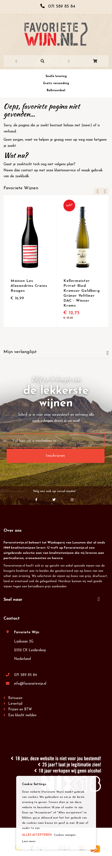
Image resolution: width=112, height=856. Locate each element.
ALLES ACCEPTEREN (37, 835)
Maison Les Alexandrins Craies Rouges (29, 286)
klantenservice (65, 170)
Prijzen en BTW (20, 709)
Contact (12, 618)
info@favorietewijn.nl (30, 684)
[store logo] (55, 34)
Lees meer (28, 841)
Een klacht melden (22, 715)
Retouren (15, 698)
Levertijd (15, 704)
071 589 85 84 (25, 675)
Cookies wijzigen (65, 835)
